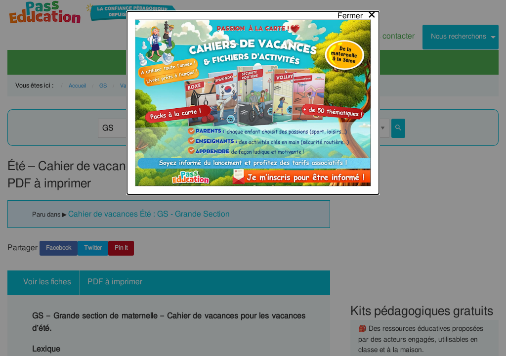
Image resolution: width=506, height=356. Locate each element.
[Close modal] (357, 13)
